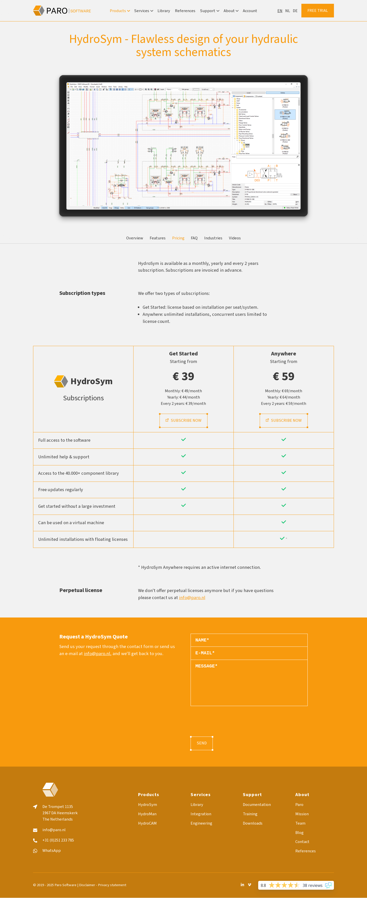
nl (287, 11)
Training (250, 814)
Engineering (201, 823)
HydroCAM (147, 823)
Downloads (253, 823)
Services (143, 11)
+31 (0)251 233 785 (58, 840)
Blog (299, 833)
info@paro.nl (192, 597)
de (295, 11)
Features (158, 238)
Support (209, 11)
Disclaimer (87, 885)
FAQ (194, 238)
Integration (201, 814)
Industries (213, 238)
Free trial (317, 11)
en (279, 11)
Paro (299, 805)
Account (250, 11)
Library (164, 11)
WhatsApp (51, 851)
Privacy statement (112, 885)
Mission (302, 814)
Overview (134, 238)
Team (300, 823)
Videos (235, 238)
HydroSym (147, 805)
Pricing (178, 238)
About (231, 11)
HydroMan (147, 814)
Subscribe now (183, 420)
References (185, 11)
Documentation (257, 805)
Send (202, 743)
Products (119, 11)
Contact (302, 842)
